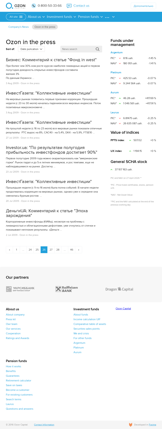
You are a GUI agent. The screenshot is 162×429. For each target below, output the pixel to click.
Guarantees (12, 376)
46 (71, 249)
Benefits (11, 371)
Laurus (115, 112)
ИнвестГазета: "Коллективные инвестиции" (49, 93)
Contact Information (44, 424)
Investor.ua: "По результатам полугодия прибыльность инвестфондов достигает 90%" (51, 150)
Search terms (13, 399)
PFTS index (117, 140)
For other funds (82, 338)
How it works (13, 366)
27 (51, 249)
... (23, 249)
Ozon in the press (45, 27)
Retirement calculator (18, 380)
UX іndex (116, 151)
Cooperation (13, 333)
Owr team (11, 324)
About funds (80, 314)
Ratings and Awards (17, 338)
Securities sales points (86, 328)
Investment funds (59, 17)
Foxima (152, 424)
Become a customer (17, 390)
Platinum (116, 72)
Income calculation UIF (86, 319)
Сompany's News (18, 27)
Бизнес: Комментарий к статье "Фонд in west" (51, 60)
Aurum (115, 92)
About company (15, 314)
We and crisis (81, 333)
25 (37, 249)
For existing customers (19, 394)
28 (57, 249)
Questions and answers (19, 409)
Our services (13, 328)
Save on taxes (14, 385)
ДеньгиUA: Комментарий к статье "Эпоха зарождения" (47, 213)
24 (30, 249)
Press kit (11, 319)
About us (34, 17)
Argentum (117, 52)
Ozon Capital (123, 308)
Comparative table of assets (89, 324)
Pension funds (88, 17)
